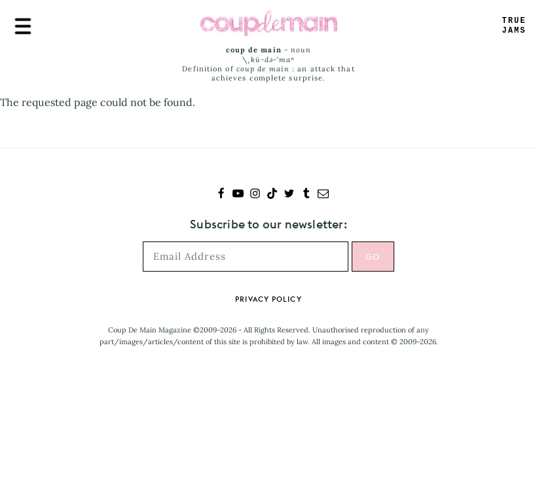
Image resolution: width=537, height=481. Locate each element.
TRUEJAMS (514, 25)
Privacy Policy (268, 299)
